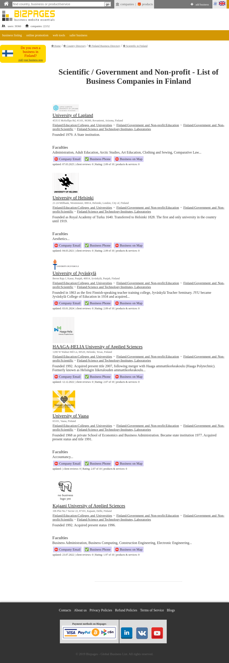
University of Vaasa (71, 415)
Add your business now (30, 59)
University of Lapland (73, 115)
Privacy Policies (101, 610)
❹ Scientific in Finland (135, 45)
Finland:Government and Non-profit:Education (147, 125)
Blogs (171, 610)
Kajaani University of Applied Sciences (89, 505)
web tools (59, 35)
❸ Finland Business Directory (104, 45)
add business (202, 4)
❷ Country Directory (74, 45)
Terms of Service (152, 610)
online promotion (37, 35)
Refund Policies (126, 610)
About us (80, 610)
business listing (12, 35)
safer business (78, 35)
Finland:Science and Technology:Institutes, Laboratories (114, 129)
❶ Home (56, 45)
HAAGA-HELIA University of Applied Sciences (98, 346)
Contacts (65, 610)
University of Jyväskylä (74, 273)
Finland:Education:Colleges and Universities (82, 125)
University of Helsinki (73, 197)
